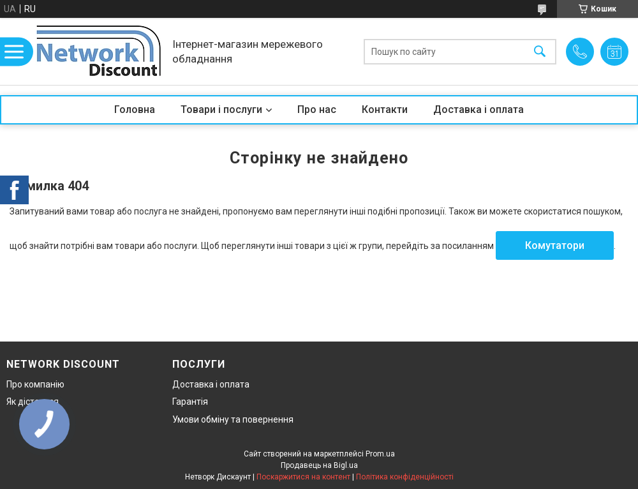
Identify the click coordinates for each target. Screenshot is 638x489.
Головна (134, 109)
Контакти (385, 109)
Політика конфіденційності (405, 476)
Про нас (316, 109)
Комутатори (554, 245)
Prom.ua (380, 453)
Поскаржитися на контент (303, 476)
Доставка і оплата (478, 109)
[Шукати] (539, 51)
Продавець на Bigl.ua (319, 465)
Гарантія (190, 401)
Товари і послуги (221, 109)
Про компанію (35, 384)
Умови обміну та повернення (232, 419)
